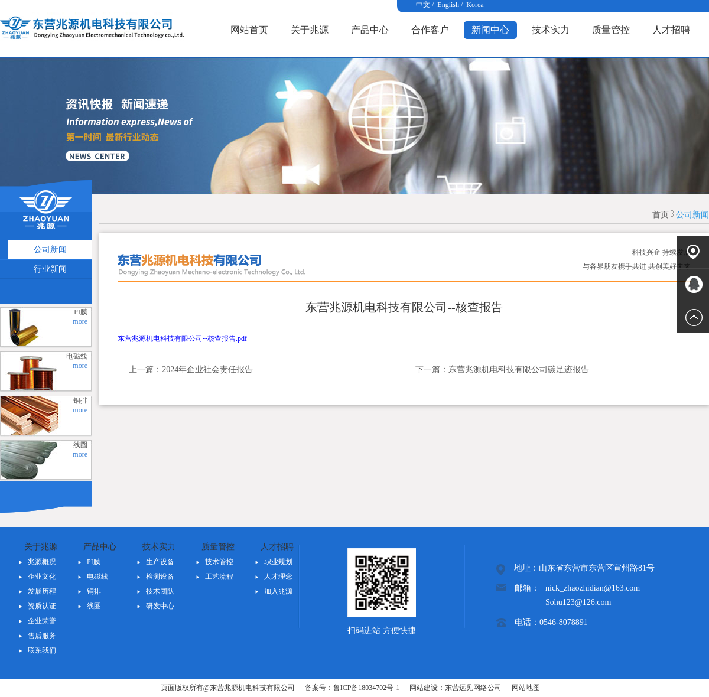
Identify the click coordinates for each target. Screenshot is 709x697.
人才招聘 (671, 30)
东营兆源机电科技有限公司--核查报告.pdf (182, 338)
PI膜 (93, 562)
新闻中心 (490, 30)
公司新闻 (692, 214)
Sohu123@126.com (578, 602)
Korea (474, 5)
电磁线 (97, 576)
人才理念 (278, 576)
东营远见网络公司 (473, 687)
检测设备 (160, 576)
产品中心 (370, 30)
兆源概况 (42, 562)
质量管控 (611, 30)
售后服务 (42, 635)
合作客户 (430, 30)
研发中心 (160, 606)
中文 (423, 5)
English (448, 5)
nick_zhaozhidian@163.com (592, 588)
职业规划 (278, 562)
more (80, 321)
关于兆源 (310, 30)
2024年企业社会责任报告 (207, 369)
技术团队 (160, 591)
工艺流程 (219, 576)
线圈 (94, 606)
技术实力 (551, 30)
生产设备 (160, 562)
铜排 (94, 591)
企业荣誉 (42, 621)
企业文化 (42, 576)
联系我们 (42, 650)
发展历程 (42, 591)
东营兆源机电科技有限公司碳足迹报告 (518, 369)
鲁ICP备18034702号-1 (366, 687)
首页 (660, 214)
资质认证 (42, 606)
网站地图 (526, 687)
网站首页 (249, 30)
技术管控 (219, 562)
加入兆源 (278, 591)
